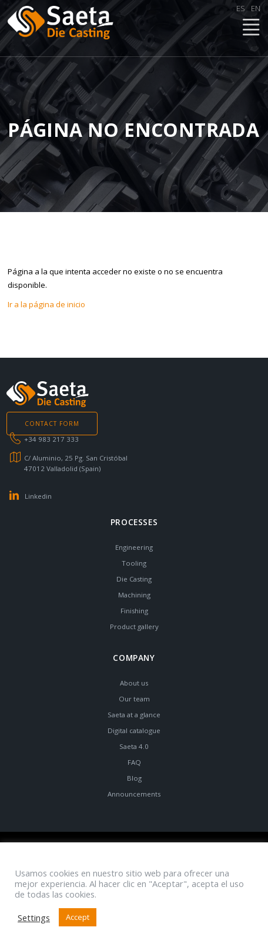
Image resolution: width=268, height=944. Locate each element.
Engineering (134, 547)
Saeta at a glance (134, 714)
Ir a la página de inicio (46, 304)
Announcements (134, 794)
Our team (134, 698)
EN (255, 8)
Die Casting (134, 579)
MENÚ (250, 28)
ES (240, 8)
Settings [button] (34, 917)
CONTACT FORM (52, 423)
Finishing (134, 610)
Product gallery (134, 626)
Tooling (134, 563)
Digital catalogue (134, 730)
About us (134, 682)
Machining (134, 594)
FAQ (134, 762)
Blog (134, 778)
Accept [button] (77, 917)
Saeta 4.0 (134, 746)
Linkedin (38, 496)
